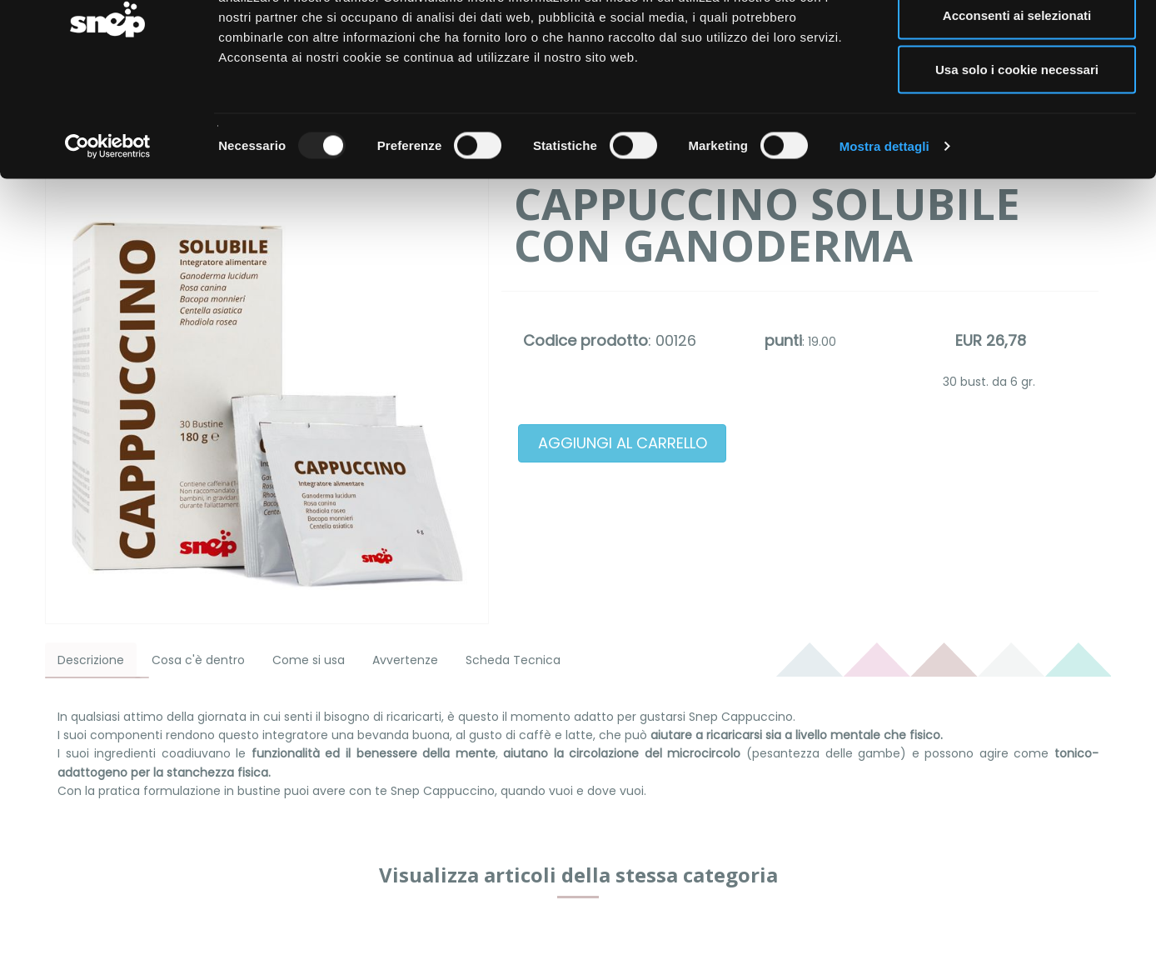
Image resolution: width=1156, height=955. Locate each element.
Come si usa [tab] (308, 660)
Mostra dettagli (884, 229)
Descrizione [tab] (90, 660)
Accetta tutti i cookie (1017, 44)
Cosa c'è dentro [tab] (198, 660)
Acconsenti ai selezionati (1017, 99)
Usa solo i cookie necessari (1017, 153)
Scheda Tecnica (513, 660)
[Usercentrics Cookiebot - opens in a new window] (108, 230)
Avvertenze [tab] (405, 660)
